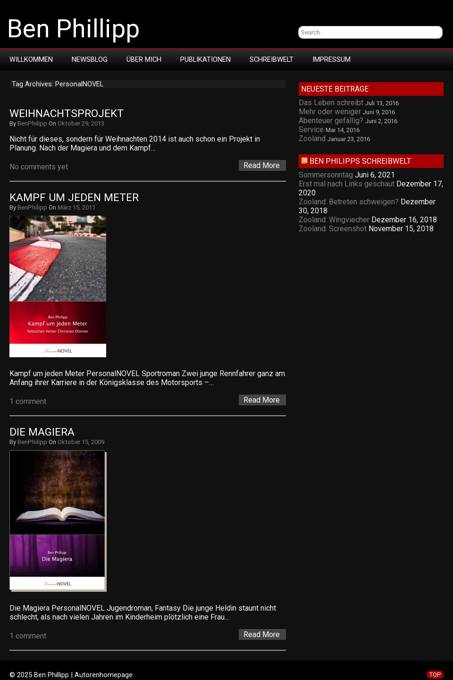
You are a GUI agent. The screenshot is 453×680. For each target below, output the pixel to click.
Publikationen (205, 59)
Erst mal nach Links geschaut (346, 183)
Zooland (312, 138)
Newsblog (90, 59)
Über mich (143, 59)
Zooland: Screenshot (333, 228)
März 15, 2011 (76, 207)
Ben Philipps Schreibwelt (360, 161)
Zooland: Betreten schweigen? (349, 201)
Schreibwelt (272, 59)
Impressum (331, 59)
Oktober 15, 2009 (81, 441)
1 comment (27, 401)
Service (311, 129)
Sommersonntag (326, 174)
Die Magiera (42, 432)
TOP (435, 674)
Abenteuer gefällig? (331, 120)
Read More (261, 165)
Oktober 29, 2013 (81, 123)
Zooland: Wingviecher (334, 219)
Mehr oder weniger (330, 111)
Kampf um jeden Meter (74, 197)
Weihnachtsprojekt (66, 113)
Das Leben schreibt (331, 102)
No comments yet (38, 166)
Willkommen (31, 59)
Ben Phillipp (73, 28)
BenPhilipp (32, 123)
